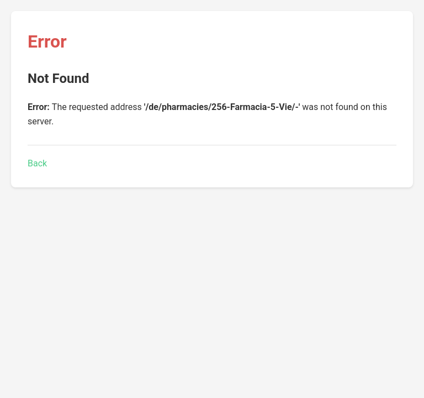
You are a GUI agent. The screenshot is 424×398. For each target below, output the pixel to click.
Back (37, 163)
